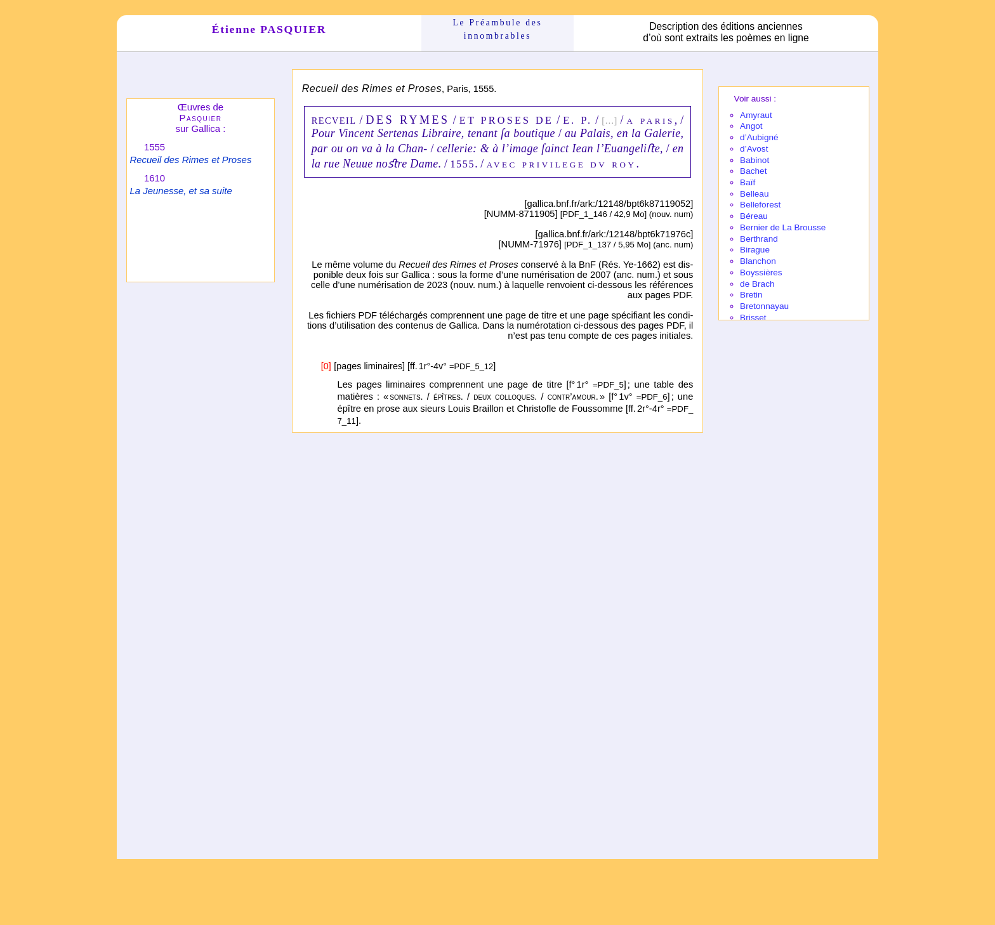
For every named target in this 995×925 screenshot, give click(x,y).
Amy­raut (756, 115)
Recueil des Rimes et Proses (190, 159)
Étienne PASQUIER (269, 29)
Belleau (754, 194)
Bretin (751, 294)
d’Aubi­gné (759, 137)
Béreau (754, 216)
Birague (755, 249)
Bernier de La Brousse (783, 227)
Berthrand (759, 239)
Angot (751, 126)
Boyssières (761, 272)
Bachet (753, 171)
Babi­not (754, 160)
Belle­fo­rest (760, 204)
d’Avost (754, 149)
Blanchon (758, 261)
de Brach (757, 284)
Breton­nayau (764, 306)
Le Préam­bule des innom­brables (498, 29)
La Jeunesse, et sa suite (180, 190)
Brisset (753, 317)
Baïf (747, 182)
